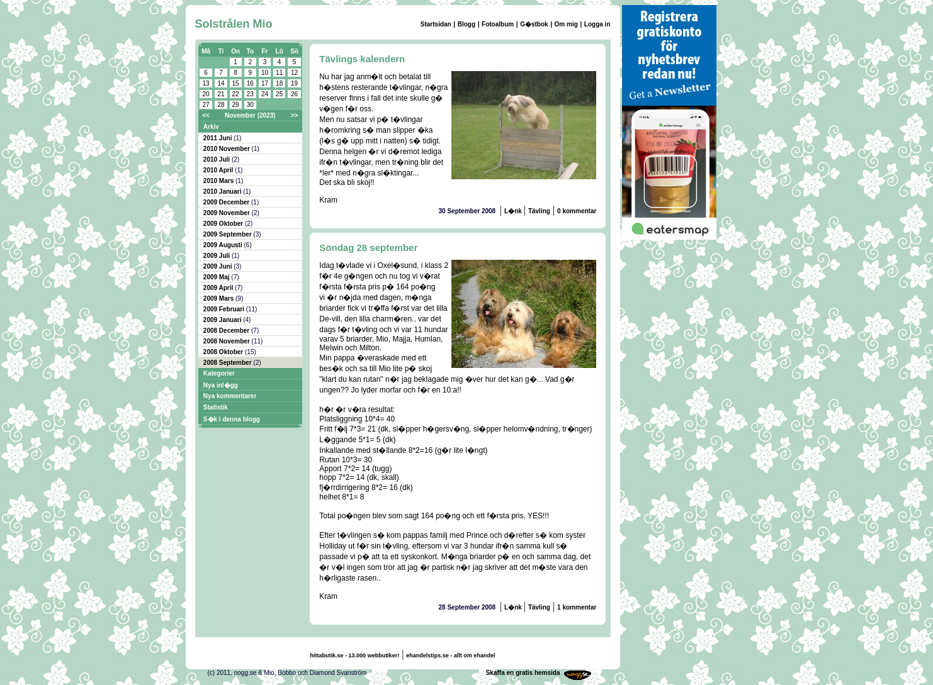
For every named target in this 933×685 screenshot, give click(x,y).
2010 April (219, 170)
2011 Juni (218, 138)
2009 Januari (223, 319)
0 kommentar (576, 211)
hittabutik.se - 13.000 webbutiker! (355, 655)
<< (206, 115)
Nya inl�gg (220, 385)
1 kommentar (576, 607)
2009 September (228, 234)
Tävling (539, 211)
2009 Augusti (223, 245)
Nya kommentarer (229, 396)
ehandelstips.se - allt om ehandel (450, 655)
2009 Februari (224, 309)
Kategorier (219, 373)
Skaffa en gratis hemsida (523, 672)
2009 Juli (217, 255)
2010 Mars (219, 180)
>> (294, 115)
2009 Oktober (224, 223)
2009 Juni (218, 266)
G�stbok (534, 24)
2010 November (227, 148)
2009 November (227, 212)
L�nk (514, 211)
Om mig (566, 24)
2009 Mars (219, 298)
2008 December (227, 330)
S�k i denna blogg (231, 419)
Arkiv (211, 126)
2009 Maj (217, 277)
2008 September (228, 362)
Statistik (215, 407)
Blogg (466, 24)
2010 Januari (223, 191)
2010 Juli (217, 159)
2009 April (219, 287)
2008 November (227, 341)
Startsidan (436, 24)
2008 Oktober (224, 351)
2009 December (227, 202)
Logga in (597, 24)
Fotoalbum (498, 24)
